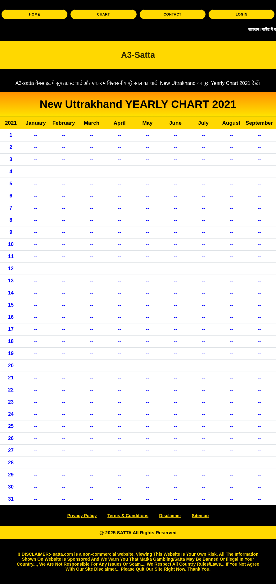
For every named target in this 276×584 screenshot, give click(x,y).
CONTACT (172, 14)
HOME (34, 14)
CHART (103, 14)
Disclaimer (170, 515)
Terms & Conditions (127, 515)
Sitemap (200, 515)
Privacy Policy (82, 515)
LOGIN (241, 14)
